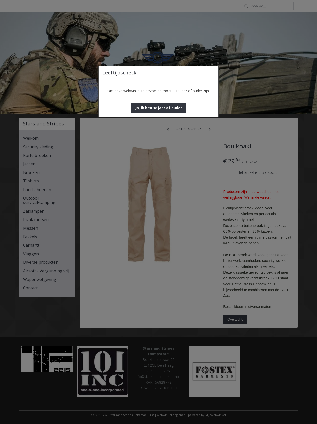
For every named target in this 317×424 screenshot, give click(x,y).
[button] (158, 108)
